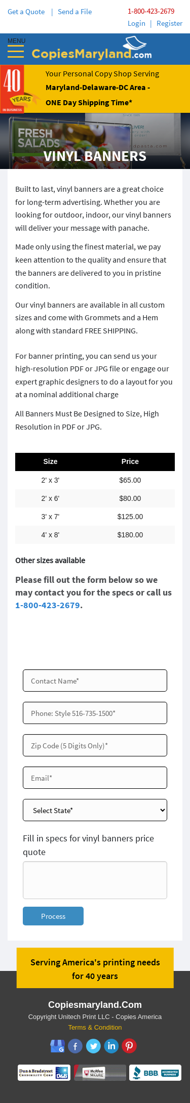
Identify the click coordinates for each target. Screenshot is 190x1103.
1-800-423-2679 (151, 11)
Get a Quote (28, 11)
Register (169, 23)
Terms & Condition (95, 1027)
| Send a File (71, 11)
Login (136, 23)
